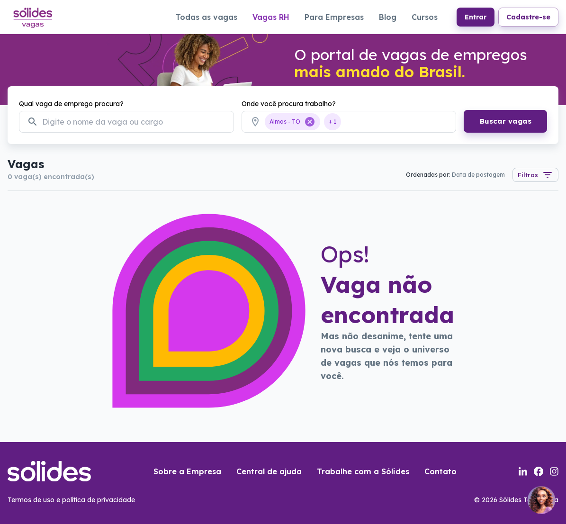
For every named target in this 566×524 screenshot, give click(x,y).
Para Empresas (334, 17)
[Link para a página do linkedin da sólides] (523, 471)
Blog (387, 17)
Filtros (535, 175)
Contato (440, 471)
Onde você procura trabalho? (289, 103)
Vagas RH (270, 17)
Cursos (425, 17)
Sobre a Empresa (187, 471)
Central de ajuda (269, 471)
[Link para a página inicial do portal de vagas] (32, 16)
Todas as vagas (206, 17)
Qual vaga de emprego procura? (71, 103)
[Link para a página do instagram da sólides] (554, 471)
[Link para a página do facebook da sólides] (538, 471)
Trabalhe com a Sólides (363, 471)
